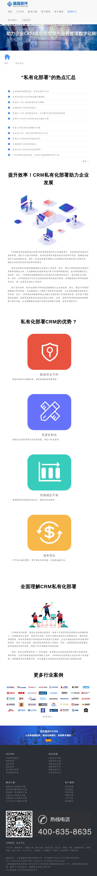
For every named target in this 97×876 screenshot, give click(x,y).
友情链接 (10, 843)
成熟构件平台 (55, 767)
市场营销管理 (12, 758)
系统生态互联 (55, 764)
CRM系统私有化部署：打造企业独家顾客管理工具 (36, 155)
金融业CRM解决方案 (16, 795)
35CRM (20, 11)
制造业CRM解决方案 (16, 787)
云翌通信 (46, 850)
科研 (70, 848)
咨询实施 (69, 787)
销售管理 (10, 761)
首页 (10, 11)
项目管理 (10, 764)
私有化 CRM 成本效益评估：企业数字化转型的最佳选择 (39, 113)
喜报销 (37, 850)
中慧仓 (55, 850)
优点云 (58, 848)
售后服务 (69, 789)
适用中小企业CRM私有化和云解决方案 (31, 119)
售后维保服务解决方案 (16, 789)
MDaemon (16, 850)
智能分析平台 (55, 770)
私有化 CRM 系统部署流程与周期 (28, 102)
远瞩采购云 (79, 848)
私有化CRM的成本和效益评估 (27, 139)
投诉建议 (69, 801)
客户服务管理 (12, 770)
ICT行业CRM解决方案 (16, 801)
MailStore (27, 850)
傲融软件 (19, 848)
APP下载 (69, 798)
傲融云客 (29, 848)
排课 (65, 848)
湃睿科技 (74, 850)
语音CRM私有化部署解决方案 (27, 128)
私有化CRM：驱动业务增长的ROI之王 (31, 133)
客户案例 (45, 11)
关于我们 (12, 20)
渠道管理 (10, 767)
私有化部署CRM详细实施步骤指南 (29, 97)
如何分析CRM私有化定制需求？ (28, 150)
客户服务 (59, 11)
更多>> (86, 161)
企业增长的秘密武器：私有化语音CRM (31, 91)
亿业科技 (64, 850)
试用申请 (69, 795)
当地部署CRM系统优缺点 (24, 108)
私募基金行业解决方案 (16, 798)
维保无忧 (39, 848)
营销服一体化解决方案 (16, 792)
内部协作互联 (55, 761)
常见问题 (69, 792)
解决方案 (32, 11)
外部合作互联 (55, 758)
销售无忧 (49, 848)
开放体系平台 (55, 773)
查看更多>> (48, 717)
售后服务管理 (12, 773)
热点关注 (20, 63)
